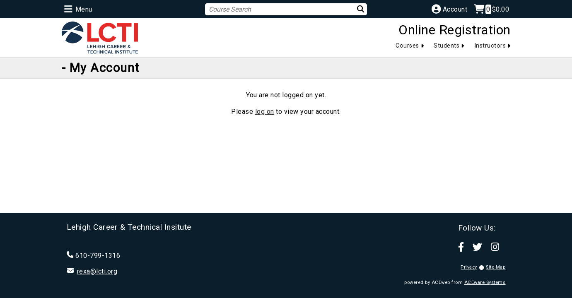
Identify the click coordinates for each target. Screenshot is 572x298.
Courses (407, 45)
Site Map (495, 267)
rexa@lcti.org (97, 271)
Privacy (469, 267)
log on (264, 111)
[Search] (355, 8)
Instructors (490, 45)
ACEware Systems (485, 282)
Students (446, 45)
